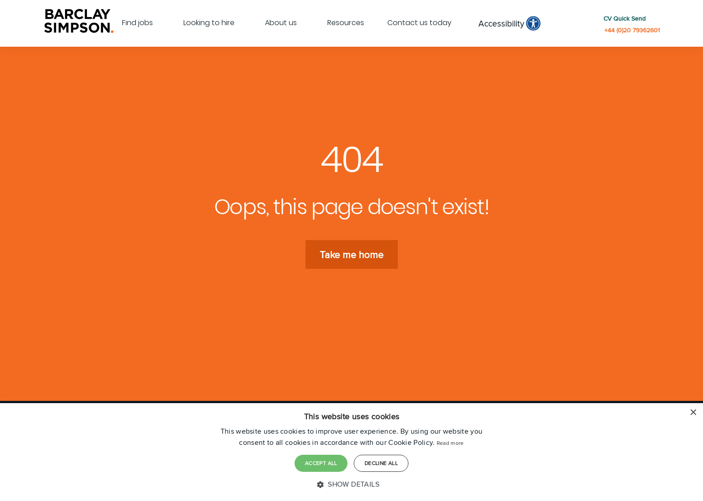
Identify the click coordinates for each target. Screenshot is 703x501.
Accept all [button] (321, 463)
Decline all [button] (381, 463)
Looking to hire (208, 23)
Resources (345, 23)
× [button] (693, 412)
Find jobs (137, 23)
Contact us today (419, 23)
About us (281, 23)
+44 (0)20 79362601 (632, 30)
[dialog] (351, 452)
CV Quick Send (624, 18)
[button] (351, 484)
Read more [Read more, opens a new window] (450, 443)
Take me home (351, 254)
